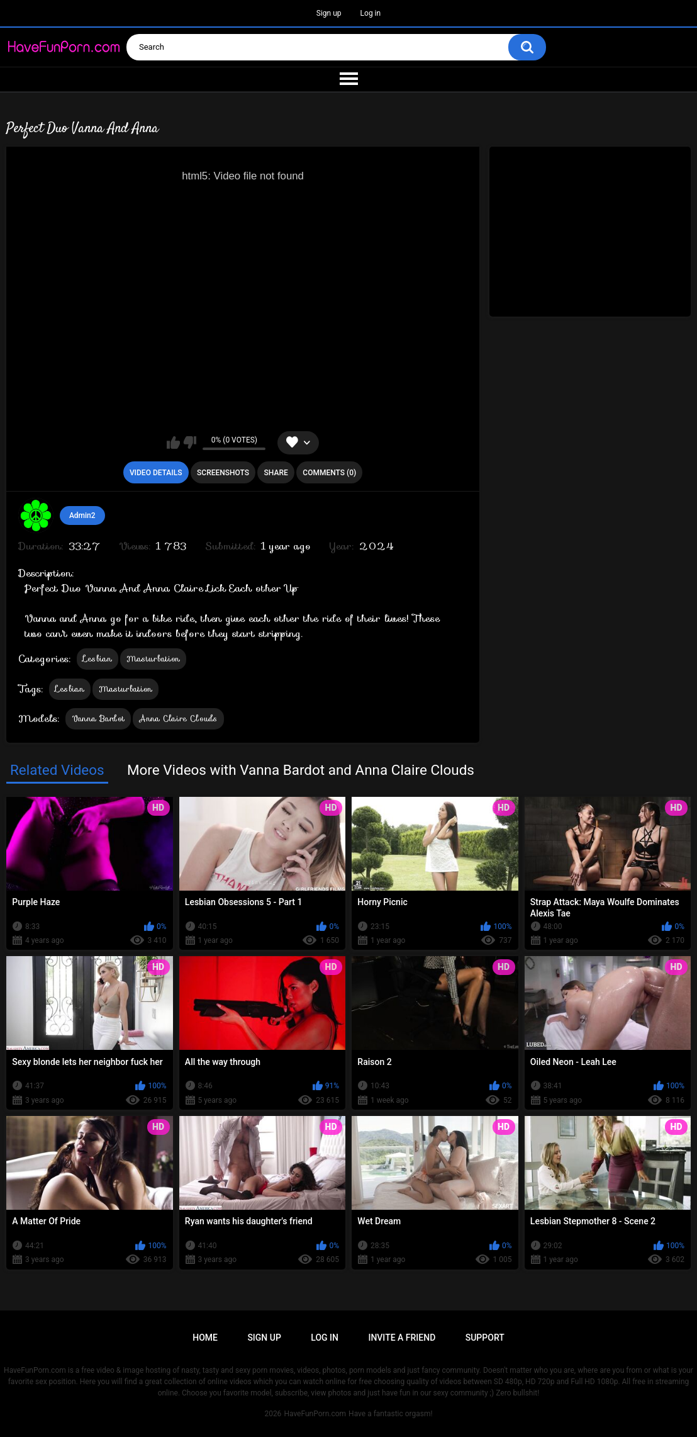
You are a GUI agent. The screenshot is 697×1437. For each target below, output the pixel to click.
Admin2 (82, 515)
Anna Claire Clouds (178, 718)
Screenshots (223, 472)
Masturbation (153, 659)
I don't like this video (189, 442)
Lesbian (97, 659)
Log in (370, 13)
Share (276, 472)
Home (205, 1338)
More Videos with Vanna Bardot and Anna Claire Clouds (300, 770)
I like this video (173, 442)
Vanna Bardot (98, 718)
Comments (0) (329, 472)
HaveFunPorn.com (315, 1413)
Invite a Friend (401, 1338)
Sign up (329, 13)
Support (485, 1338)
